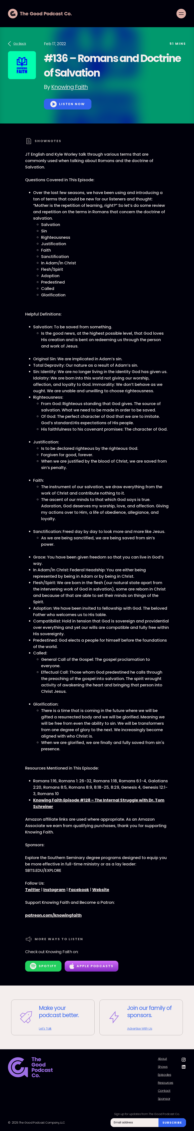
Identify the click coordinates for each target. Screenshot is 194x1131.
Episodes (164, 1074)
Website (100, 889)
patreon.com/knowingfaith (53, 915)
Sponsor (164, 1098)
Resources (165, 1082)
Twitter (32, 889)
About (162, 1058)
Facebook (79, 889)
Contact (164, 1090)
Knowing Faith (69, 87)
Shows (163, 1066)
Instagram (54, 889)
